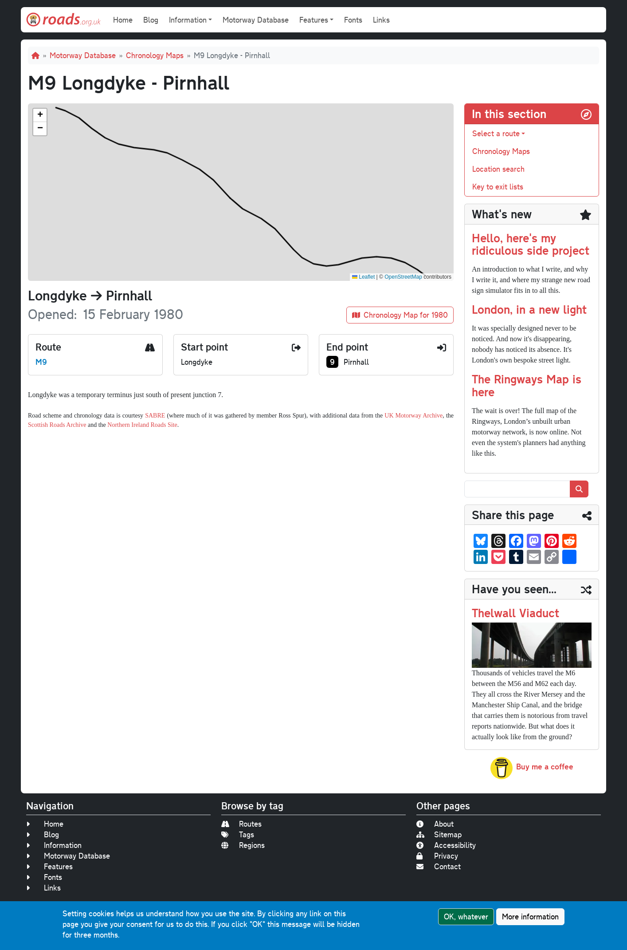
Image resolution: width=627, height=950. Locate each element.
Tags (237, 834)
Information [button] (188, 20)
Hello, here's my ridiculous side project (530, 244)
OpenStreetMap (403, 277)
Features (49, 866)
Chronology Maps (155, 55)
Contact (438, 866)
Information (54, 845)
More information (530, 916)
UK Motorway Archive (413, 415)
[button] (40, 115)
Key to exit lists (497, 186)
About (435, 824)
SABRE (155, 415)
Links (381, 20)
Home (123, 20)
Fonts (353, 20)
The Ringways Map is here (526, 385)
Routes (241, 824)
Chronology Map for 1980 (400, 315)
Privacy (437, 856)
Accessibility (446, 845)
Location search (498, 169)
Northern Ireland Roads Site (142, 425)
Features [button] (313, 20)
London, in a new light (529, 309)
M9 (41, 361)
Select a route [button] (496, 133)
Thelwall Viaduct (515, 612)
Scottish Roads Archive (57, 425)
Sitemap (439, 834)
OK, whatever (466, 916)
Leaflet (363, 277)
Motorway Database (256, 20)
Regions (243, 845)
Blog (150, 20)
